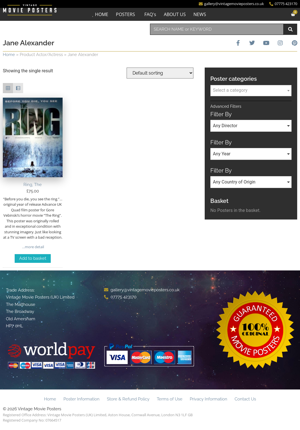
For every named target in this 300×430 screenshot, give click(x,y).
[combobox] (217, 29)
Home (9, 54)
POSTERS (125, 14)
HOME (101, 14)
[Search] (290, 29)
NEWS (199, 14)
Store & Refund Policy (128, 399)
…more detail (32, 246)
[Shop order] (160, 73)
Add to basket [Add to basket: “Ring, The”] (32, 258)
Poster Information (81, 399)
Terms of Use (169, 399)
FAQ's (150, 14)
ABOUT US (175, 14)
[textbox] (251, 90)
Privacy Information (208, 399)
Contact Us (245, 399)
